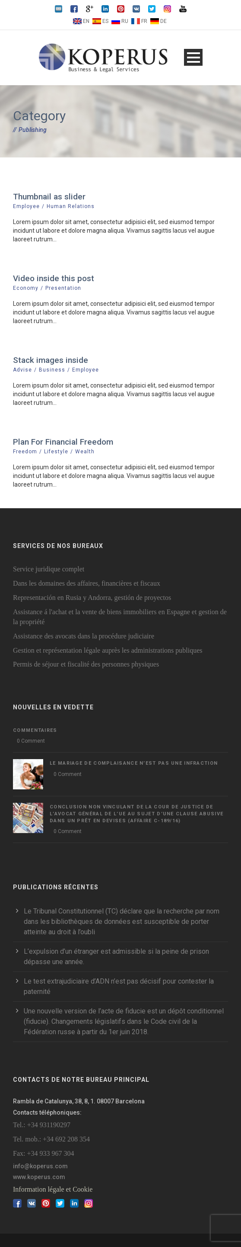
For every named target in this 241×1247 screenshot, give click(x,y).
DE (163, 21)
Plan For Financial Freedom (63, 442)
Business (52, 370)
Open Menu (193, 57)
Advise (22, 370)
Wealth (85, 452)
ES (105, 21)
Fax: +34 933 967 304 (43, 1153)
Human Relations (71, 206)
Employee (26, 206)
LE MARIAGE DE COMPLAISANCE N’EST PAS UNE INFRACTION (134, 763)
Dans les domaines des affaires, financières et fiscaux (86, 583)
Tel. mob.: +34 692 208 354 (51, 1139)
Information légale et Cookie (52, 1189)
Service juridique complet (48, 569)
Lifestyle (56, 452)
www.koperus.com (39, 1176)
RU (124, 21)
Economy (25, 288)
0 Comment (31, 741)
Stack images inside (50, 360)
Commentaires (35, 730)
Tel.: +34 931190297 (41, 1124)
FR (144, 21)
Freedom (25, 452)
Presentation (63, 288)
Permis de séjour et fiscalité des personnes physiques (86, 664)
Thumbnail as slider (49, 197)
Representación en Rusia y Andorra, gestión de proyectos (92, 597)
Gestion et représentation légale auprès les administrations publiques (108, 650)
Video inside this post (53, 278)
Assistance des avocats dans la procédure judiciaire (83, 636)
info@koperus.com (40, 1166)
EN (86, 21)
